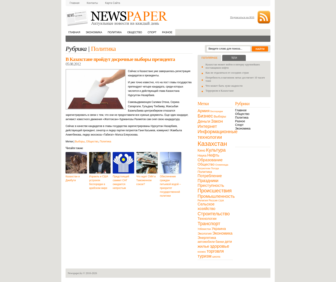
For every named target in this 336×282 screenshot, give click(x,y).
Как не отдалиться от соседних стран (227, 72)
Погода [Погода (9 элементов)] (215, 168)
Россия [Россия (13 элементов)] (213, 200)
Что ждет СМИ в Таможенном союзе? (146, 180)
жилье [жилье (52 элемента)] (203, 246)
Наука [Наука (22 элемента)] (202, 155)
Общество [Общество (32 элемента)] (206, 164)
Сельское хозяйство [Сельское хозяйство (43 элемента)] (206, 206)
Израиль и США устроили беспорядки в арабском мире (98, 182)
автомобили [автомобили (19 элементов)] (206, 241)
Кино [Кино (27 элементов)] (201, 150)
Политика (115, 32)
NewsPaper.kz (117, 17)
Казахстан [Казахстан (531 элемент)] (212, 143)
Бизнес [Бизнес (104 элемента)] (205, 116)
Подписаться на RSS (242, 17)
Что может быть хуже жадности (224, 85)
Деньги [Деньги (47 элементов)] (204, 121)
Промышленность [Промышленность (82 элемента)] (216, 196)
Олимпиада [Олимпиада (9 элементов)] (221, 164)
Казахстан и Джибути (73, 178)
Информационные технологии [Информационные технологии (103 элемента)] (217, 134)
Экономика (94, 32)
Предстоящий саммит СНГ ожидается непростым (121, 182)
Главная (75, 3)
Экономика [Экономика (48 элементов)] (222, 233)
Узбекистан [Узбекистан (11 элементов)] (204, 229)
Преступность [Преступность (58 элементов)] (211, 185)
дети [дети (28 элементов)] (228, 241)
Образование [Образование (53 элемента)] (210, 160)
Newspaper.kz (75, 273)
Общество (134, 32)
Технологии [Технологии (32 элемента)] (207, 219)
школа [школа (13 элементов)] (216, 256)
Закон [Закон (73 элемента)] (217, 121)
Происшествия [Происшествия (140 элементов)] (215, 190)
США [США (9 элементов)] (221, 200)
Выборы (80, 141)
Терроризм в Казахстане (220, 90)
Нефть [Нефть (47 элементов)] (213, 155)
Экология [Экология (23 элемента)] (205, 233)
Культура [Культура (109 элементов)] (216, 150)
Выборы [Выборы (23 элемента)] (220, 116)
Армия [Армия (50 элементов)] (204, 111)
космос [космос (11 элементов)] (202, 251)
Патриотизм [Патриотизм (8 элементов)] (204, 168)
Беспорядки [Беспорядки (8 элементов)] (216, 111)
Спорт (152, 32)
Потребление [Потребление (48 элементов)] (210, 175)
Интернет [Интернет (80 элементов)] (207, 126)
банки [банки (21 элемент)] (220, 241)
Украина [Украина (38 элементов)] (219, 228)
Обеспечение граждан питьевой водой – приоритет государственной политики (170, 186)
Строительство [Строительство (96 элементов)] (214, 213)
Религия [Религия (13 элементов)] (203, 200)
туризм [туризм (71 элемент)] (205, 256)
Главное (241, 110)
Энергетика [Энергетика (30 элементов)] (207, 238)
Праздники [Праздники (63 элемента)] (208, 180)
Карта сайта (112, 3)
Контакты (92, 3)
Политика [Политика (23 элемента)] (205, 171)
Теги (234, 57)
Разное (167, 32)
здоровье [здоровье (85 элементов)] (219, 246)
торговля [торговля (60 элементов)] (215, 251)
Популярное (209, 57)
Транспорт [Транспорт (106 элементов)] (209, 223)
